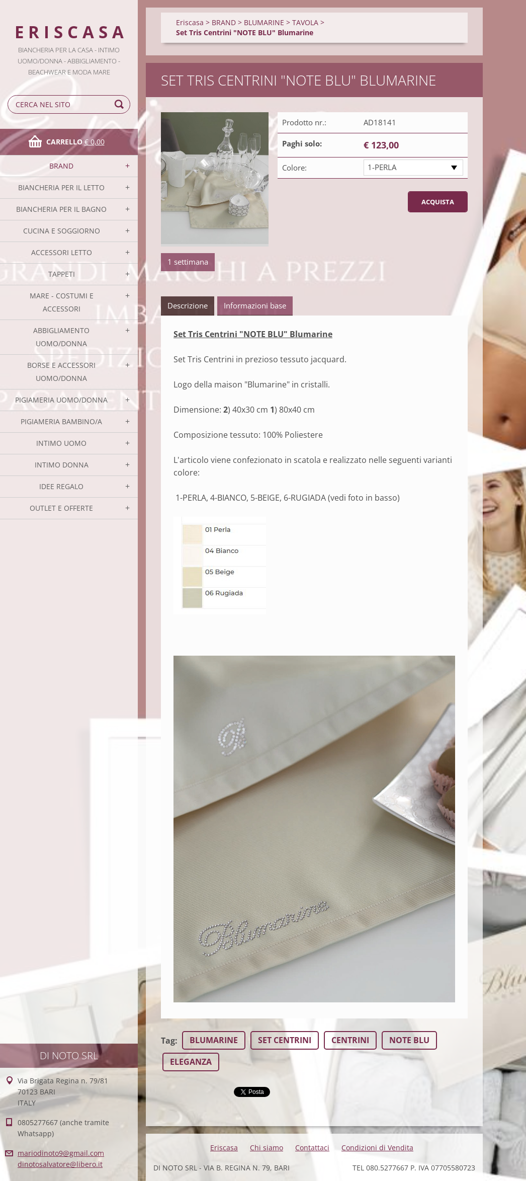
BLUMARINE (264, 22)
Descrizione (187, 305)
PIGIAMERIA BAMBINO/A (61, 421)
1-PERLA (382, 167)
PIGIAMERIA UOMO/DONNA (61, 400)
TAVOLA (305, 22)
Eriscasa (190, 22)
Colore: (294, 168)
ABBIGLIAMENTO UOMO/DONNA (61, 337)
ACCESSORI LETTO (61, 252)
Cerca (120, 104)
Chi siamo (266, 1147)
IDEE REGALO (61, 486)
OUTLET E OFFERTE (61, 508)
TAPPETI (61, 274)
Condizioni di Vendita (377, 1147)
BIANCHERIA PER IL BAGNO (61, 209)
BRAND (61, 166)
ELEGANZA (191, 1061)
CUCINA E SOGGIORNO (61, 230)
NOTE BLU (409, 1040)
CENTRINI (350, 1040)
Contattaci (312, 1147)
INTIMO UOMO (61, 443)
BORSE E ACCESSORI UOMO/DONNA (61, 371)
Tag (168, 1040)
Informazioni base (255, 305)
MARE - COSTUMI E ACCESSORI (62, 302)
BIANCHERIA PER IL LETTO (61, 187)
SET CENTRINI (284, 1040)
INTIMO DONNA (62, 464)
